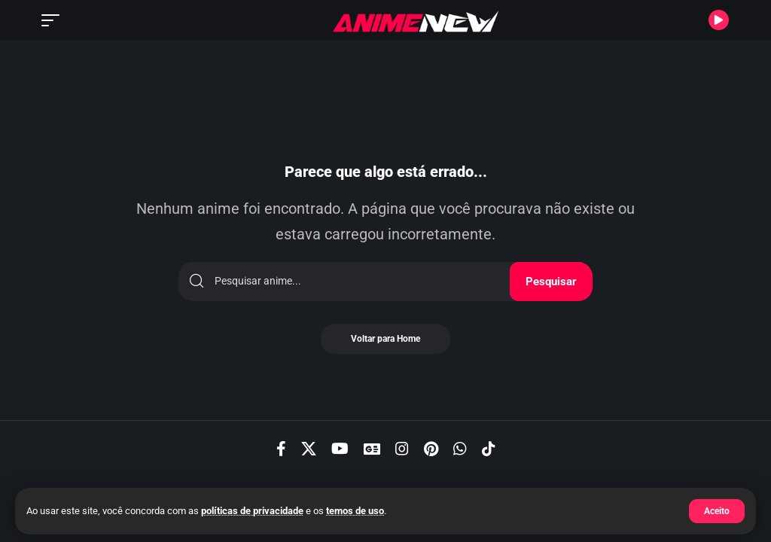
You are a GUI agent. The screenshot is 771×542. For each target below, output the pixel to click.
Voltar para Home (385, 338)
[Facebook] (281, 448)
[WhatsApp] (460, 448)
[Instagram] (402, 448)
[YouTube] (340, 448)
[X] (308, 448)
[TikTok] (488, 448)
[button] (717, 511)
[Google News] (372, 448)
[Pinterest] (431, 448)
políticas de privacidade (252, 510)
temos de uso (355, 510)
